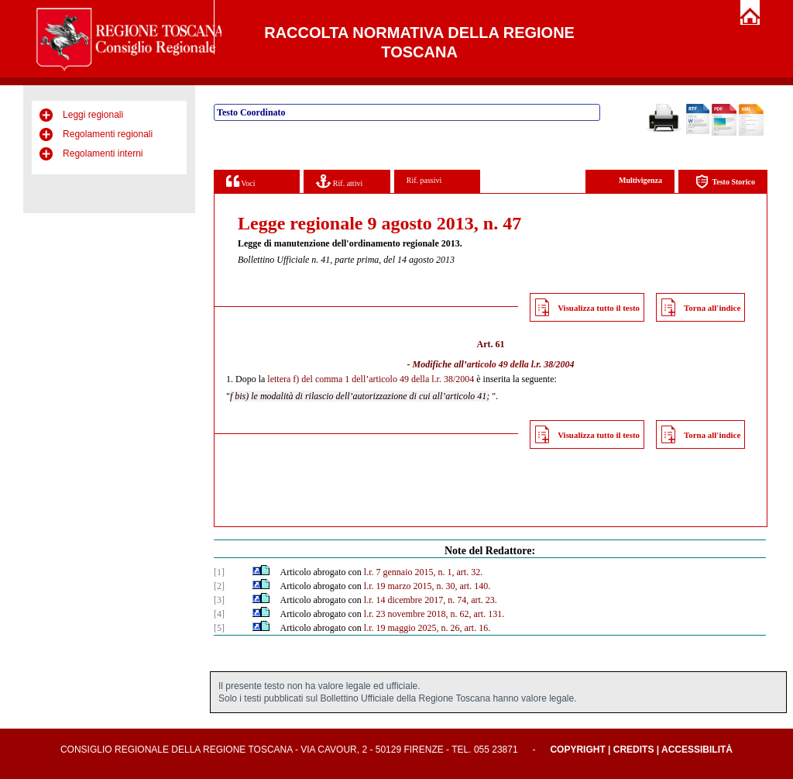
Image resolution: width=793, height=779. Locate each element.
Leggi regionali (93, 114)
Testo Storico (725, 181)
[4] (219, 613)
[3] (219, 600)
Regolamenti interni (102, 153)
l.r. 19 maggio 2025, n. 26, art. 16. (427, 627)
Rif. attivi (339, 181)
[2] (219, 586)
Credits (633, 749)
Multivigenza (640, 180)
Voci (240, 181)
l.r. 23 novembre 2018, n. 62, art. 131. (434, 613)
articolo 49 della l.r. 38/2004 (521, 364)
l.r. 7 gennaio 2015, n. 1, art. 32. (423, 572)
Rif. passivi (424, 180)
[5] (219, 627)
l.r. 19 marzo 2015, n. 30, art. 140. (427, 586)
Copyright (577, 749)
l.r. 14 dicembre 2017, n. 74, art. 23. (430, 600)
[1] (219, 572)
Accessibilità (697, 749)
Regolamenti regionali (108, 134)
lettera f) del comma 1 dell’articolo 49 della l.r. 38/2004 (370, 379)
